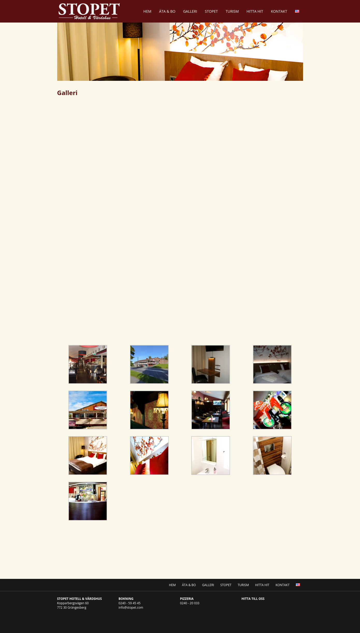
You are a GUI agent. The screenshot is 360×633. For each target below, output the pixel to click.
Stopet (211, 11)
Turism (232, 11)
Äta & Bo (167, 11)
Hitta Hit (255, 11)
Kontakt (279, 11)
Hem (147, 11)
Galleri (190, 11)
